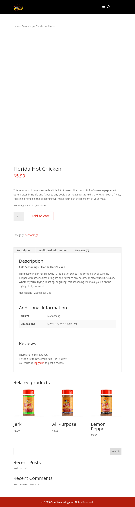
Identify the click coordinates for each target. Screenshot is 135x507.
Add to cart (40, 216)
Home (17, 26)
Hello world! (20, 468)
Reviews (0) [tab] (82, 250)
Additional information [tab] (53, 250)
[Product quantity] (19, 216)
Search (116, 451)
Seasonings (28, 26)
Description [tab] (24, 250)
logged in (39, 363)
